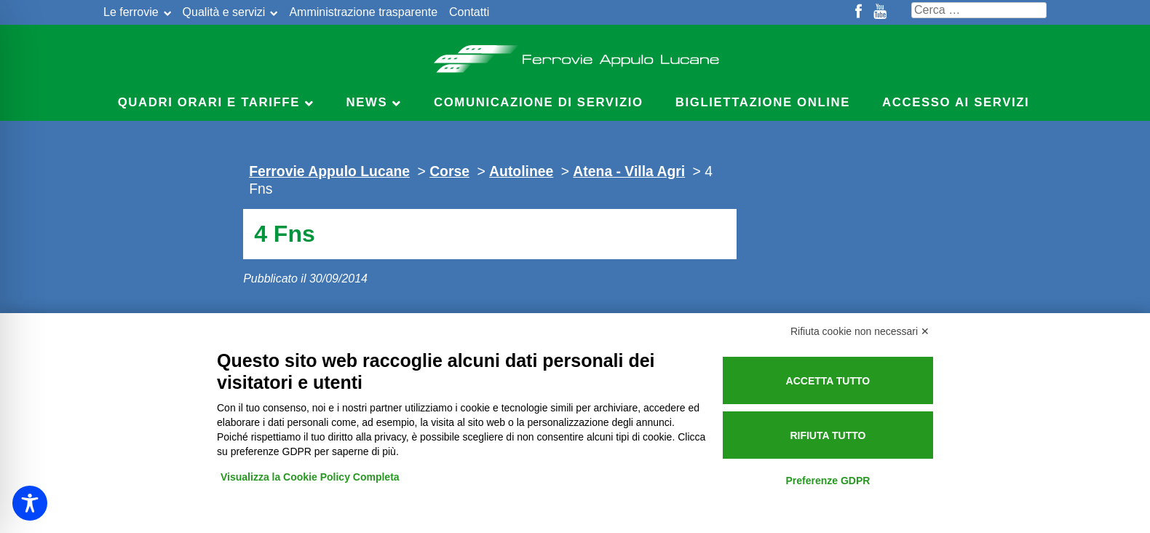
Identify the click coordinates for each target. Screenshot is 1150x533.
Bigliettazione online (762, 102)
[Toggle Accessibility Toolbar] (30, 503)
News (367, 102)
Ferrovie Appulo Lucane (575, 54)
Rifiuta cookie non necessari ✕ (859, 331)
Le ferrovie (131, 12)
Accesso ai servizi (955, 102)
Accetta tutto (828, 381)
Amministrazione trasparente (363, 12)
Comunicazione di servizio (538, 102)
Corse (449, 171)
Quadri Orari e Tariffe (209, 102)
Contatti (469, 12)
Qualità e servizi (224, 12)
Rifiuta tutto (827, 435)
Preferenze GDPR (827, 480)
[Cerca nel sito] (979, 10)
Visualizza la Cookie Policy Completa (310, 477)
